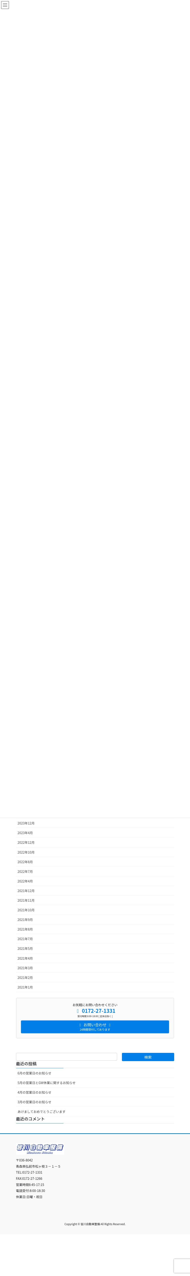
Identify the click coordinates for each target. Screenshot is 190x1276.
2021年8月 (25, 929)
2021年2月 (25, 977)
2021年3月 (25, 968)
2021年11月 (26, 900)
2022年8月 (25, 862)
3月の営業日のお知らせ (35, 1102)
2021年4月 (25, 958)
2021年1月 (25, 987)
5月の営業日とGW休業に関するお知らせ (47, 1082)
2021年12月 (26, 890)
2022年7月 (25, 871)
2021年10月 (26, 910)
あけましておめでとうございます (42, 1111)
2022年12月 (26, 842)
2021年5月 (25, 948)
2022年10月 (26, 852)
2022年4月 (25, 881)
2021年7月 (25, 938)
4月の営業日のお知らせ (35, 1092)
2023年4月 (25, 832)
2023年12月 (26, 823)
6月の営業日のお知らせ (35, 1073)
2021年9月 (25, 919)
